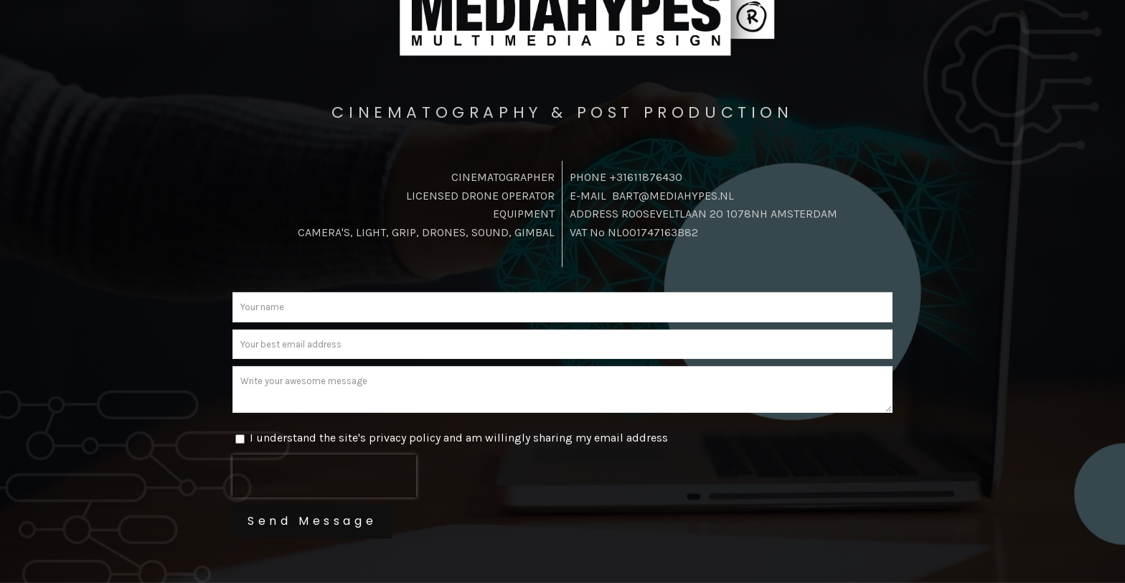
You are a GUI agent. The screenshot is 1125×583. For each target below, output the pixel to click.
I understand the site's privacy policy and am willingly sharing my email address (459, 437)
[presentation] (324, 476)
